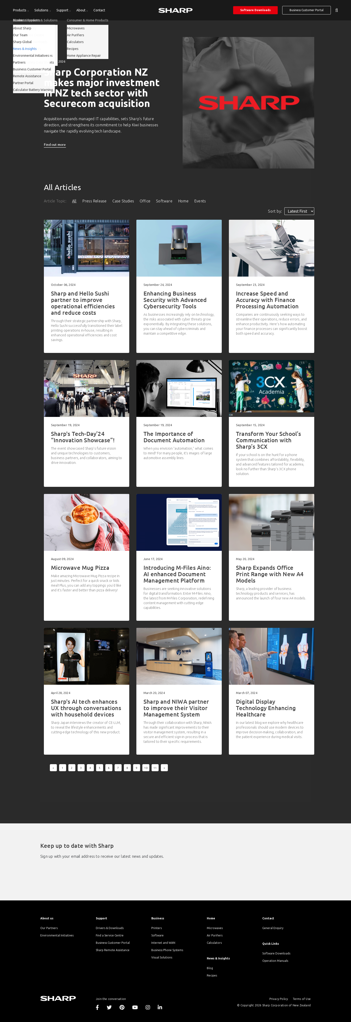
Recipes (212, 975)
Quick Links (270, 943)
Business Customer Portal (306, 10)
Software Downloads (255, 10)
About (81, 10)
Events (200, 201)
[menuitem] (20, 10)
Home (183, 201)
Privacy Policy (278, 998)
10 (146, 767)
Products (20, 10)
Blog (210, 968)
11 (155, 767)
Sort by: (275, 211)
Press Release (94, 201)
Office (145, 201)
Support (62, 10)
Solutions (41, 10)
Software (164, 201)
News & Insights (218, 958)
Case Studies (123, 201)
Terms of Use (302, 998)
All (74, 201)
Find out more (55, 144)
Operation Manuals (275, 960)
